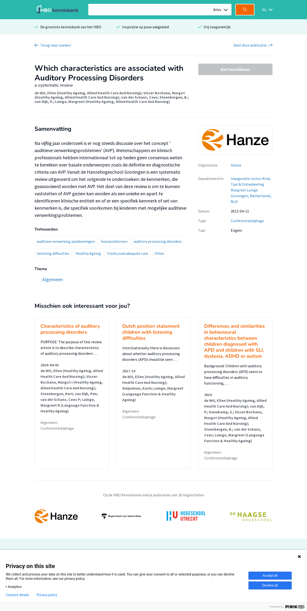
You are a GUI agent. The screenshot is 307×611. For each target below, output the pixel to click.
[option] (153, 516)
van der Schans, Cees (139, 97)
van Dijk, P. (44, 101)
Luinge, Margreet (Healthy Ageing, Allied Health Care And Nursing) (112, 101)
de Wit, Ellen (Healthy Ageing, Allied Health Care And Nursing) (88, 92)
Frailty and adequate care (127, 253)
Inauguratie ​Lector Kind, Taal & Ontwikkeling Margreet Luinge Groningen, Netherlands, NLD (251, 190)
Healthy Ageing (88, 253)
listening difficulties (53, 253)
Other (159, 253)
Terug (55, 45)
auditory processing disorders (158, 241)
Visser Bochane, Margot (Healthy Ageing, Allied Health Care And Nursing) (110, 95)
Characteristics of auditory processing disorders (70, 329)
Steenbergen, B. (173, 97)
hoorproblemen (114, 241)
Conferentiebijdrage (247, 221)
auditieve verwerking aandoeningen (66, 241)
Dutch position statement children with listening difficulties (151, 332)
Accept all (270, 575)
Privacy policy (47, 595)
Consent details (17, 595)
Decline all (270, 585)
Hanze (236, 165)
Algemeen (49, 422)
